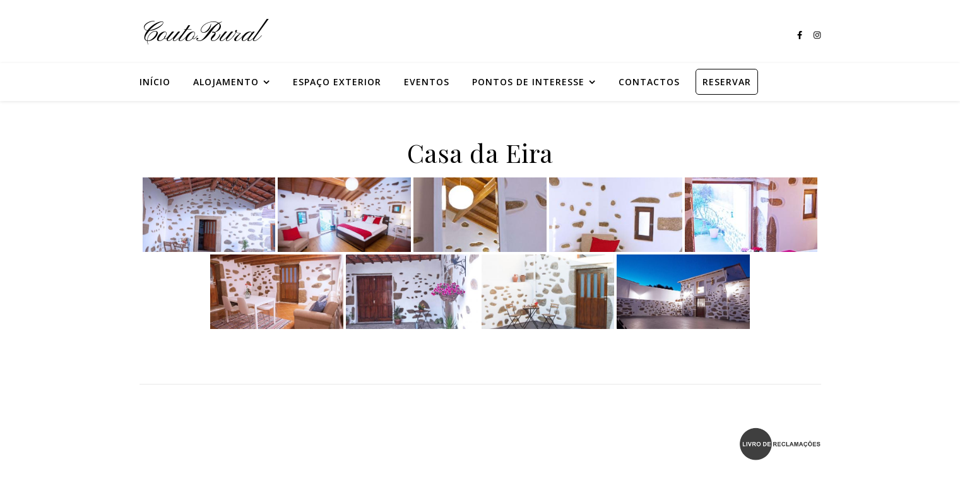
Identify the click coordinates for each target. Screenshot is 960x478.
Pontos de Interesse (528, 82)
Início (154, 82)
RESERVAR (726, 82)
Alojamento (226, 82)
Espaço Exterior (337, 82)
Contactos (649, 82)
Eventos (426, 82)
